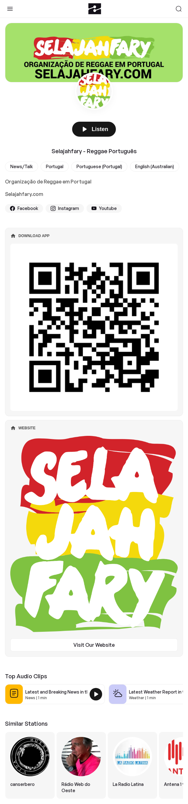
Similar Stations (26, 723)
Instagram (65, 208)
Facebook (24, 208)
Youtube (104, 208)
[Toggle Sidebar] (9, 8)
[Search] (179, 8)
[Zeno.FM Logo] (94, 8)
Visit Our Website (94, 645)
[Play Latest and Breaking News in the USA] (96, 694)
